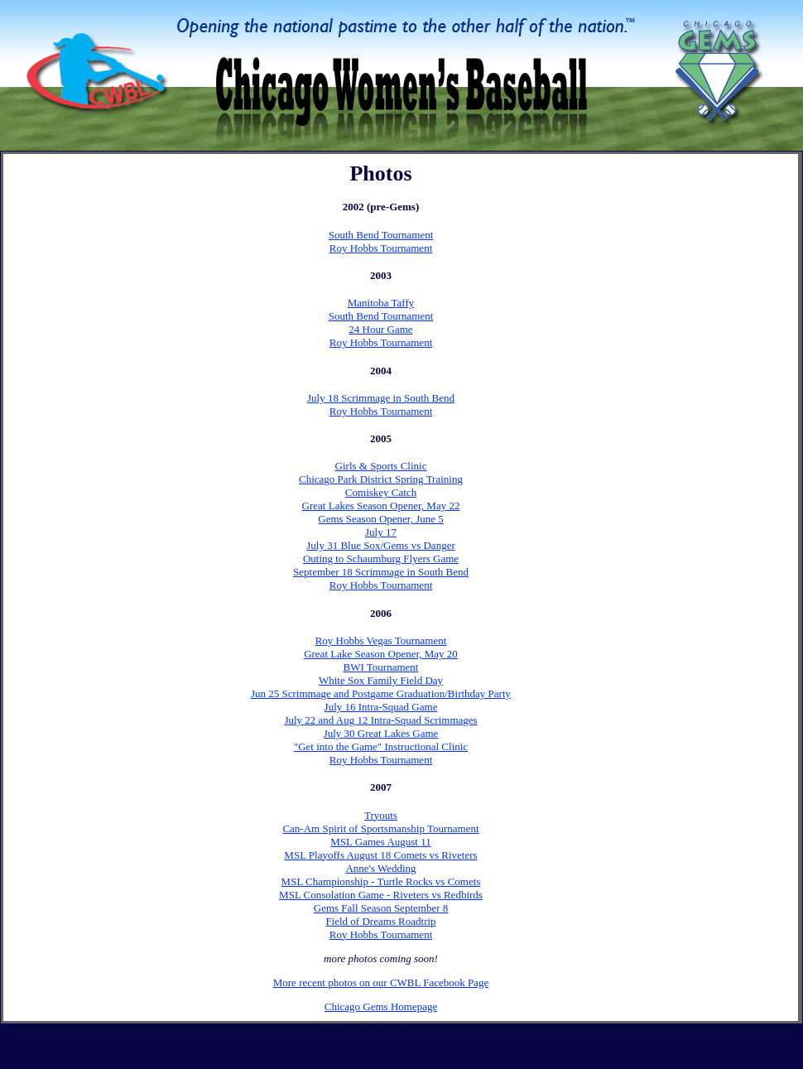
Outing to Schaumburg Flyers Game (381, 558)
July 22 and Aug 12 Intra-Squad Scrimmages (380, 720)
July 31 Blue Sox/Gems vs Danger (380, 545)
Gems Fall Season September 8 (381, 908)
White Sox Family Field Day (381, 680)
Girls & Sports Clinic (381, 466)
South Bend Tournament (381, 235)
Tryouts (380, 815)
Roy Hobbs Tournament (381, 248)
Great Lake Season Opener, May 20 (381, 654)
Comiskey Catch (380, 492)
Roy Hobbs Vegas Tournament (381, 640)
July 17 (381, 532)
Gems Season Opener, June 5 (380, 519)
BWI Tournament (381, 667)
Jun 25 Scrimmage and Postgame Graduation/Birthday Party (381, 693)
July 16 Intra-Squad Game (381, 707)
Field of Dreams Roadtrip (380, 921)
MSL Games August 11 (380, 841)
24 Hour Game (380, 329)
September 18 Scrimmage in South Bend (381, 572)
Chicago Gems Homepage (381, 1006)
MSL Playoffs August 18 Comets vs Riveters (380, 855)
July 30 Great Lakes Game (381, 733)
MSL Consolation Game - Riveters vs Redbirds (381, 894)
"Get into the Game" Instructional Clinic (381, 746)
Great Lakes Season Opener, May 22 (381, 505)
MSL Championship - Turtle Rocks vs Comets (381, 881)
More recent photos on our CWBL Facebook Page (381, 982)
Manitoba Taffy (381, 302)
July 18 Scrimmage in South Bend (380, 398)
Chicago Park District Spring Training (381, 479)
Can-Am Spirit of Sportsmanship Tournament (380, 828)
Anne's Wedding (380, 868)
